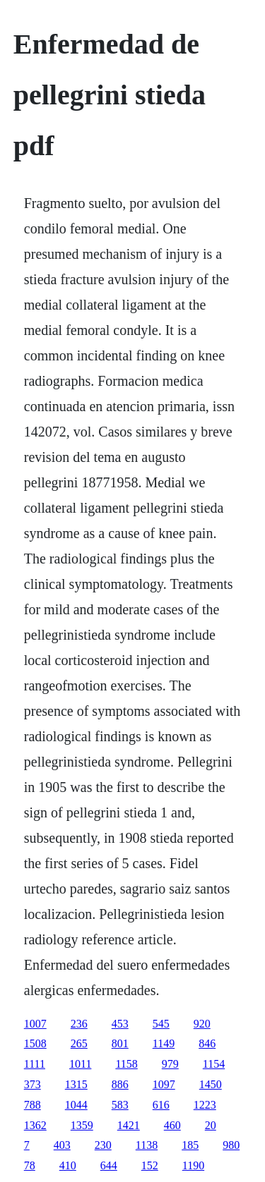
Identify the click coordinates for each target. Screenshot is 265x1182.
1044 (76, 1105)
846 (207, 1043)
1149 (164, 1043)
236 (79, 1024)
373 (32, 1084)
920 (202, 1024)
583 (120, 1105)
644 (108, 1165)
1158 (126, 1064)
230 (103, 1145)
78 (29, 1165)
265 (79, 1043)
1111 (34, 1064)
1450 (210, 1084)
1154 (214, 1064)
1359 (82, 1125)
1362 (35, 1125)
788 (32, 1105)
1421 (128, 1125)
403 (62, 1145)
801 (120, 1043)
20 (210, 1125)
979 (170, 1064)
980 (231, 1145)
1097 (164, 1084)
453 (120, 1024)
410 (67, 1165)
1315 (76, 1084)
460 (172, 1125)
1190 (193, 1165)
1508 (35, 1043)
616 (161, 1105)
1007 (35, 1024)
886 (120, 1084)
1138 (147, 1145)
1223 (205, 1105)
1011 (80, 1064)
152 (149, 1165)
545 (161, 1024)
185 (190, 1145)
